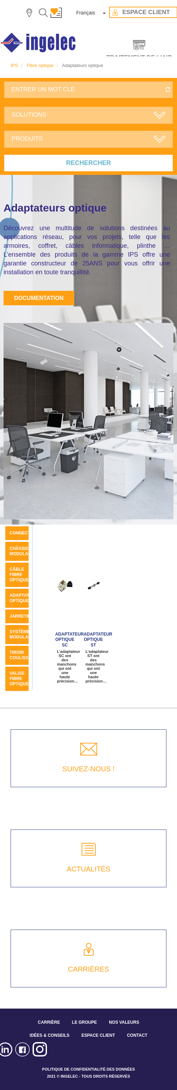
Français (85, 13)
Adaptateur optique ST (98, 640)
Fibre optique (40, 65)
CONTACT (137, 1035)
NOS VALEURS (124, 1022)
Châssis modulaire (22, 551)
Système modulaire (22, 634)
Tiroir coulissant (23, 655)
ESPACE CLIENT (98, 1035)
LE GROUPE (84, 1022)
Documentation (39, 298)
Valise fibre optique (19, 678)
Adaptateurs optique (25, 598)
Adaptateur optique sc (69, 640)
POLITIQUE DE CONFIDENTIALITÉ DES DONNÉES (88, 1069)
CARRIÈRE (49, 1022)
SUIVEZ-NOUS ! (89, 769)
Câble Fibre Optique (19, 574)
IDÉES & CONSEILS (50, 1035)
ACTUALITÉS (88, 869)
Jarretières (24, 616)
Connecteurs (26, 533)
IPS (14, 65)
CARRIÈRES (88, 969)
